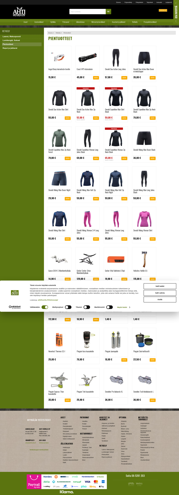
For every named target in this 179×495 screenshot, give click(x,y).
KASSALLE (163, 10)
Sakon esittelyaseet (69, 439)
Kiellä (160, 483)
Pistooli (84, 429)
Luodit (65, 455)
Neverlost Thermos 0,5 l (56, 351)
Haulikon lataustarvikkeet (70, 460)
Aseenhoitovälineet (88, 437)
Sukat (103, 438)
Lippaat (84, 445)
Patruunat (66, 22)
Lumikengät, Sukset (11, 40)
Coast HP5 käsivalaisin (85, 69)
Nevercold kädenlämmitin (113, 311)
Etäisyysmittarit (125, 456)
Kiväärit (65, 424)
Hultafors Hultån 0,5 (140, 270)
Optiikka (53, 22)
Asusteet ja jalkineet (118, 22)
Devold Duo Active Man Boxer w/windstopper (143, 70)
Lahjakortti (169, 2)
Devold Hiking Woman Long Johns (114, 231)
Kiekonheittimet (145, 437)
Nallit (64, 462)
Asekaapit (144, 426)
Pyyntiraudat (144, 452)
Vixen (123, 451)
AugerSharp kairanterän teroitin (59, 69)
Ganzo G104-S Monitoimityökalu (59, 270)
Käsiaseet (66, 431)
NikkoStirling (125, 431)
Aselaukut (144, 428)
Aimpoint (123, 421)
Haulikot (65, 421)
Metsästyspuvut (106, 431)
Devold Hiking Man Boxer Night (59, 190)
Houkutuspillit (145, 435)
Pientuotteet (8, 44)
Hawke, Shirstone (126, 434)
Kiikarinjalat (85, 442)
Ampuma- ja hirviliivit (108, 423)
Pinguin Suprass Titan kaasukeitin (56, 392)
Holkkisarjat (66, 447)
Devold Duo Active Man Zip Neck (86, 110)
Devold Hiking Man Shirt (56, 230)
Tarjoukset (150, 2)
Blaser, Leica (125, 429)
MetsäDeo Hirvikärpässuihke (86, 311)
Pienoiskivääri (86, 426)
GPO (122, 444)
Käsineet (104, 428)
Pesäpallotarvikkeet (150, 22)
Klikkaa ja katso (44, 443)
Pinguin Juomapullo (111, 351)
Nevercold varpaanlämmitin (142, 311)
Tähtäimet (85, 452)
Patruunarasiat (67, 457)
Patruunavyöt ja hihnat (147, 447)
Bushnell (123, 426)
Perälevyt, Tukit (87, 447)
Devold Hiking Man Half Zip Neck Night (114, 191)
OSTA (96, 78)
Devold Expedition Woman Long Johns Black (87, 150)
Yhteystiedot (139, 2)
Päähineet (105, 433)
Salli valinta (160, 476)
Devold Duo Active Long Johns (115, 69)
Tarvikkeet (105, 441)
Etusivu (118, 2)
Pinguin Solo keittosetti (141, 351)
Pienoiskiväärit (67, 426)
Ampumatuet (86, 455)
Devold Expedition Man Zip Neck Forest (59, 150)
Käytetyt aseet (67, 436)
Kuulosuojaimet (145, 440)
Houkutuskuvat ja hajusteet (146, 431)
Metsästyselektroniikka (147, 442)
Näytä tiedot (122, 490)
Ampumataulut (145, 423)
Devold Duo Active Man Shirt (58, 109)
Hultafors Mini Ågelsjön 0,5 (57, 311)
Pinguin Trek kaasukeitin (85, 391)
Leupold (123, 439)
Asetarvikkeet (38, 22)
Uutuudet (159, 2)
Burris (123, 424)
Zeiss (122, 454)
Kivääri (84, 424)
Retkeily (134, 22)
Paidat (104, 436)
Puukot (143, 450)
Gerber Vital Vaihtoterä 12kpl (115, 270)
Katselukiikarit (125, 459)
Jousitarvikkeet (145, 460)
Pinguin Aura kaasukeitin (85, 351)
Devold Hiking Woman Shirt (142, 230)
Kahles (123, 436)
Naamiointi (144, 445)
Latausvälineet (67, 452)
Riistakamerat (145, 455)
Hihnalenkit (85, 440)
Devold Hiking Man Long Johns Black (143, 191)
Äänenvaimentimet (88, 457)
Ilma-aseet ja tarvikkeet (70, 434)
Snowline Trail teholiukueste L (143, 391)
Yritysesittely (128, 2)
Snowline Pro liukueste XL (114, 391)
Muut (83, 460)
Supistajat (85, 450)
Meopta (123, 441)
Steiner (123, 446)
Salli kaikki (160, 469)
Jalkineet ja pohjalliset (108, 426)
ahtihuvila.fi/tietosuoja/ (48, 483)
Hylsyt (65, 450)
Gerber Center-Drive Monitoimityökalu (84, 271)
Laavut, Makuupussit (12, 36)
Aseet (26, 22)
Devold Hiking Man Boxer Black (144, 149)
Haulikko (85, 421)
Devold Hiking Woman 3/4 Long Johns (88, 231)
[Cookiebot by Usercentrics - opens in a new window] (15, 490)
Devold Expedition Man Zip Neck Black (144, 110)
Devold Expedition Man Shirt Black (114, 110)
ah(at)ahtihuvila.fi (30, 443)
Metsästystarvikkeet (98, 22)
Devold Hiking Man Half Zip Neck (86, 191)
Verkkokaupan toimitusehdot (39, 450)
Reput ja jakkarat (10, 48)
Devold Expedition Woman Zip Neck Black (115, 150)
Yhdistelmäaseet (68, 429)
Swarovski (124, 449)
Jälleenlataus (80, 22)
